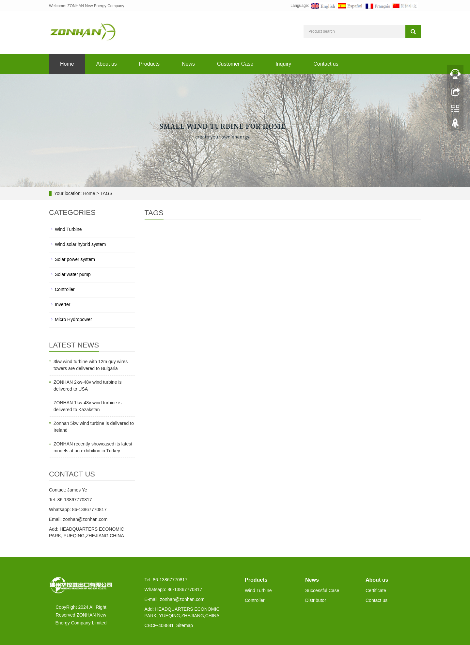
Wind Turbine (68, 229)
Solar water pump (73, 274)
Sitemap (184, 625)
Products (149, 64)
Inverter (62, 304)
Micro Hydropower (73, 319)
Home (67, 64)
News (188, 64)
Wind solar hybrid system (80, 244)
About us (106, 64)
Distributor (315, 600)
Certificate (376, 590)
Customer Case (235, 64)
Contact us (325, 64)
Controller (65, 289)
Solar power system (75, 259)
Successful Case (322, 590)
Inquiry (283, 64)
